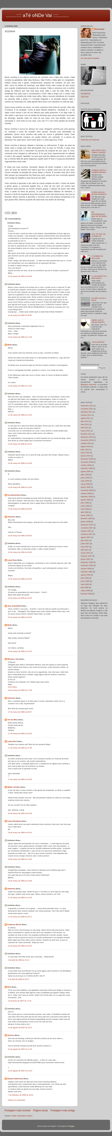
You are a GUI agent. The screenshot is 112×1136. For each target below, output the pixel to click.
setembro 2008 (86, 497)
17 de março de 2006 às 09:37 (20, 712)
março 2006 (85, 591)
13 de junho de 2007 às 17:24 (19, 1001)
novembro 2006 (87, 565)
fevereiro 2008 (86, 518)
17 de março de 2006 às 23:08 (20, 779)
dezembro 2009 (87, 459)
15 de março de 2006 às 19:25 (20, 598)
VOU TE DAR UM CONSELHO (98, 235)
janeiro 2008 (85, 522)
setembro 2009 (86, 468)
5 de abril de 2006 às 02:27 (18, 979)
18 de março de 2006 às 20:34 (20, 832)
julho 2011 (85, 421)
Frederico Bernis (14, 925)
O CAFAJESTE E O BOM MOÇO (99, 277)
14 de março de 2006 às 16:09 (20, 463)
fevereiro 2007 (86, 556)
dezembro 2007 (87, 525)
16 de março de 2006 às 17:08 (20, 690)
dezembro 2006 (87, 562)
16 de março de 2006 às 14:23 (20, 651)
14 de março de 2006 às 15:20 (20, 444)
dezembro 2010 (87, 437)
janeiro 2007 (85, 559)
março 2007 (85, 553)
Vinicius (10, 1035)
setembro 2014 (86, 412)
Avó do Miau (12, 720)
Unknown (11, 517)
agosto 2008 (85, 500)
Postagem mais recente (17, 1110)
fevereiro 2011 (86, 434)
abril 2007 (84, 550)
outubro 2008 (86, 493)
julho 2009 (85, 475)
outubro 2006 (86, 569)
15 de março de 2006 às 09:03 (20, 536)
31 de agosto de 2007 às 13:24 (20, 1071)
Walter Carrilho (13, 787)
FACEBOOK (85, 94)
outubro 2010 (86, 443)
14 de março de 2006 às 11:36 (20, 337)
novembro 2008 (87, 490)
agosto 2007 (85, 537)
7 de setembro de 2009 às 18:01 (20, 1095)
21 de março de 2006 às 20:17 (20, 917)
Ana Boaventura (14, 495)
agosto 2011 (85, 418)
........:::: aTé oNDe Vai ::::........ (37, 15)
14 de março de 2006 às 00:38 (20, 276)
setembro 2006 (86, 572)
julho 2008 (85, 503)
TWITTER (85, 97)
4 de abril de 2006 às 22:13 (18, 960)
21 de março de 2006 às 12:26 (20, 898)
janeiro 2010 (85, 456)
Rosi (9, 987)
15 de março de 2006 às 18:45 (20, 579)
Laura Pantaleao (14, 821)
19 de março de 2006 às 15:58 (20, 881)
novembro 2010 (87, 440)
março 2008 (85, 515)
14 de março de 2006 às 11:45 (20, 386)
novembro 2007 (87, 528)
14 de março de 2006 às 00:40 (20, 315)
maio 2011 (85, 424)
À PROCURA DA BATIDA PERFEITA (99, 193)
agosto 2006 (85, 575)
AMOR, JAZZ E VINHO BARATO (98, 321)
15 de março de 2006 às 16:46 (20, 552)
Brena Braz (99, 29)
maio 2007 (85, 547)
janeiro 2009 (85, 487)
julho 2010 (85, 450)
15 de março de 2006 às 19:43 (20, 617)
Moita (9, 345)
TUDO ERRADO (97, 342)
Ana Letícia (12, 687)
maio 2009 (85, 481)
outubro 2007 (86, 531)
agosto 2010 (85, 446)
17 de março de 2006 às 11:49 (20, 748)
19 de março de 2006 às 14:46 (20, 859)
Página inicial (40, 1110)
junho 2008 (85, 506)
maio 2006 (85, 584)
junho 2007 (85, 544)
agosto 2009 (85, 471)
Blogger (71, 1126)
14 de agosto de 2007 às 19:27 (20, 1028)
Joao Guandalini (14, 606)
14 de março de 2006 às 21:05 (20, 487)
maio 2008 (85, 509)
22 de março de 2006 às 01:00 (20, 946)
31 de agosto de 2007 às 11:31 (20, 1049)
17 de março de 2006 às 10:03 (20, 734)
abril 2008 (84, 512)
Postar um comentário (16, 1100)
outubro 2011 (86, 415)
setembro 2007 (86, 534)
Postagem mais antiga (63, 1110)
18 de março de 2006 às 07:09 (20, 813)
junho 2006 (85, 581)
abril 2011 (84, 428)
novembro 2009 (87, 462)
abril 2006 (84, 587)
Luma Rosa (12, 560)
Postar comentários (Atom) (21, 1116)
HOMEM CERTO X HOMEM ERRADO (98, 171)
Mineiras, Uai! (13, 659)
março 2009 (85, 484)
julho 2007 (85, 540)
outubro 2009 (86, 465)
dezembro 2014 (87, 406)
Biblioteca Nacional (88, 385)
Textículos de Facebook (90, 140)
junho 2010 (85, 453)
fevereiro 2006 (86, 594)
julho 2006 (85, 578)
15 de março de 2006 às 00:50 (20, 509)
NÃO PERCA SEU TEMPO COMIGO (98, 151)
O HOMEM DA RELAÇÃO (97, 257)
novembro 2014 (87, 409)
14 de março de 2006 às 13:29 (20, 415)
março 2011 (85, 431)
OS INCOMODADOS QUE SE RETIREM (99, 214)
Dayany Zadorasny (15, 1079)
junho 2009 (85, 478)
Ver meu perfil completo (90, 58)
